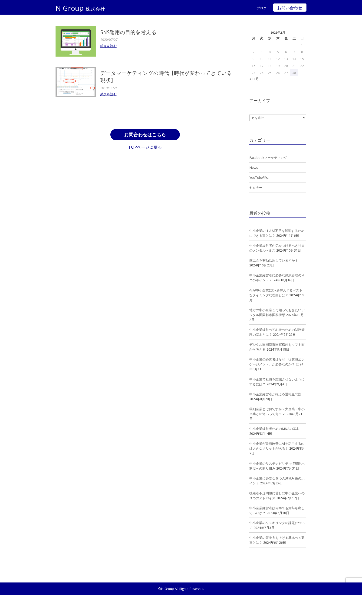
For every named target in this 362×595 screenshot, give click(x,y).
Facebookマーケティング (268, 157)
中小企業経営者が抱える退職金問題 (275, 394)
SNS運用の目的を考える (128, 32)
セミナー (255, 187)
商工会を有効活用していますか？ (273, 260)
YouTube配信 (259, 177)
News (253, 167)
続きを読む (108, 46)
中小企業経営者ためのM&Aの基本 (274, 428)
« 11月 (254, 79)
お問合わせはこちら (145, 135)
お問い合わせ (289, 8)
